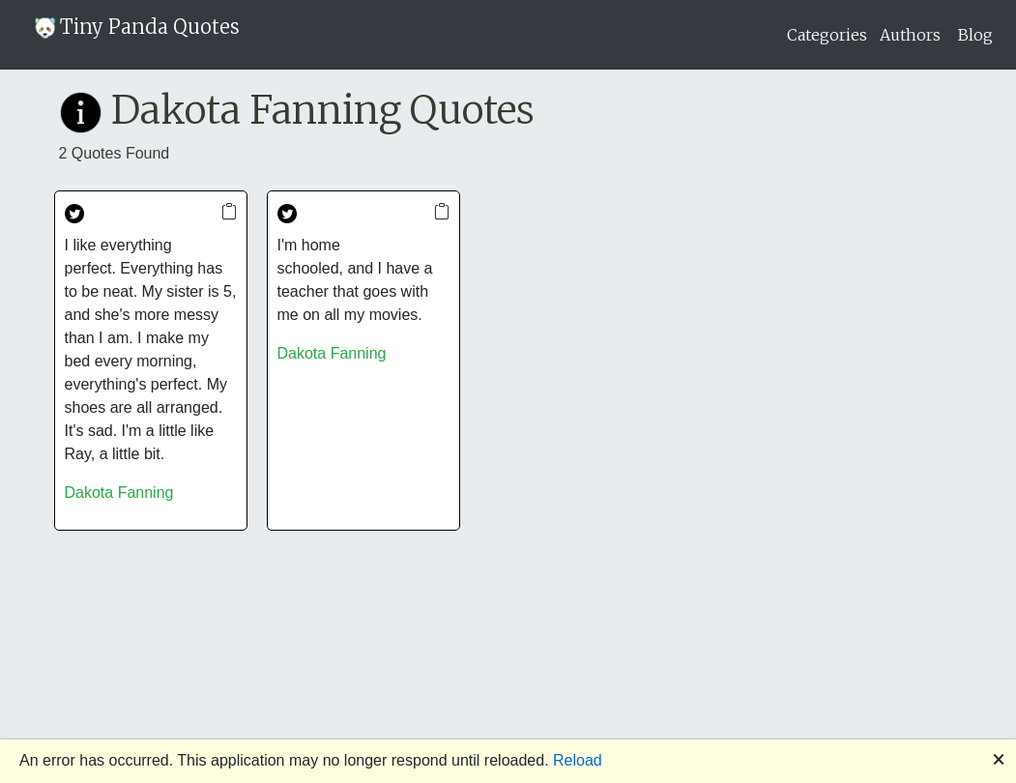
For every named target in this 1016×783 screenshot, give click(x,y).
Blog (975, 34)
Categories (827, 34)
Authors (910, 34)
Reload (577, 760)
